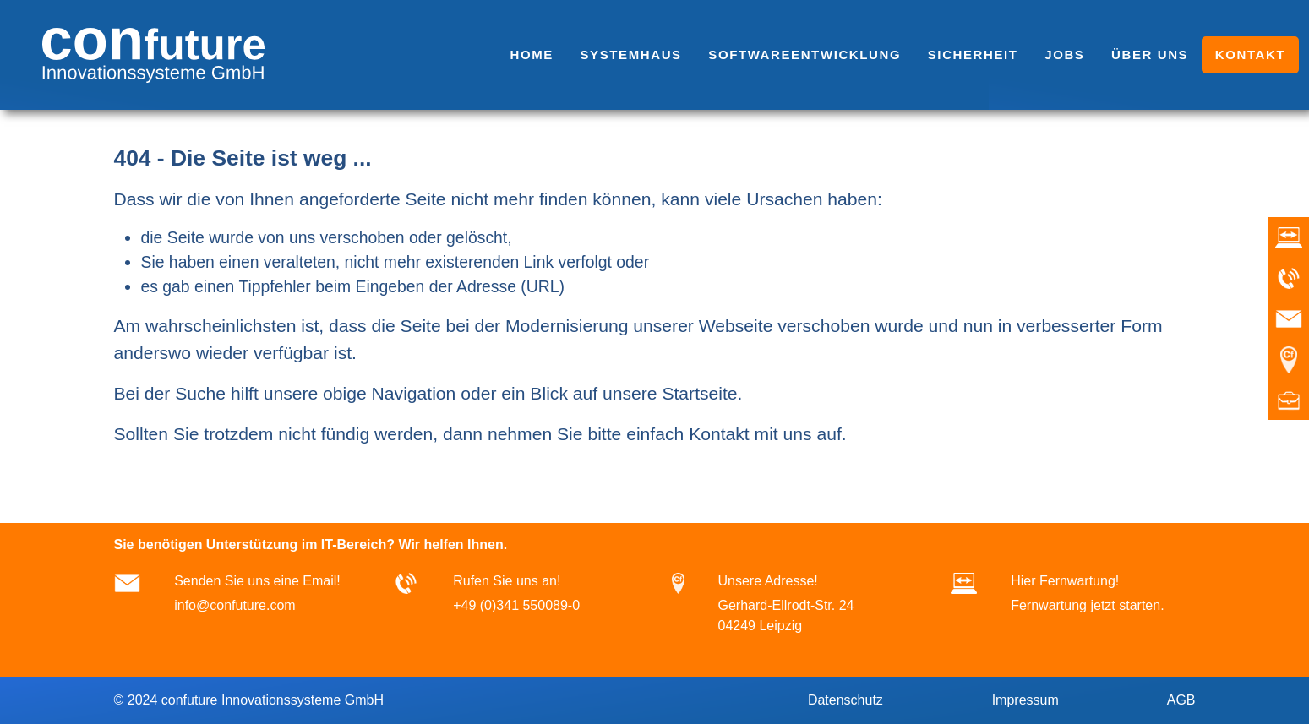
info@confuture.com (234, 605)
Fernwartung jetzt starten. (1087, 605)
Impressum (1023, 700)
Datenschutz (843, 700)
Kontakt (719, 434)
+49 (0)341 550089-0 (516, 605)
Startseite (699, 393)
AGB (1179, 700)
